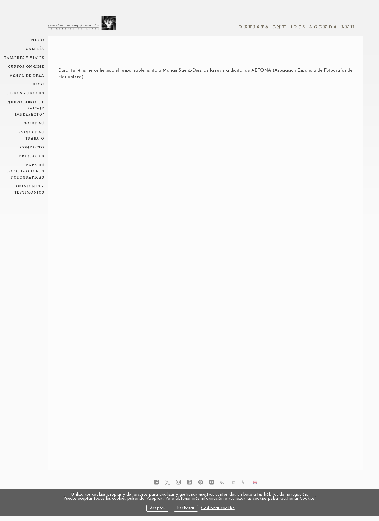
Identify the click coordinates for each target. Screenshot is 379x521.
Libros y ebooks (25, 93)
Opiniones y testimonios (29, 189)
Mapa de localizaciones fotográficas (25, 171)
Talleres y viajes (24, 57)
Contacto (32, 147)
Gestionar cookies (218, 508)
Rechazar (185, 508)
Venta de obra (27, 75)
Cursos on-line (26, 66)
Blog (38, 84)
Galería (35, 48)
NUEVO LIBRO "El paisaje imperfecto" (25, 108)
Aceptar (157, 508)
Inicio (36, 40)
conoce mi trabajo (31, 135)
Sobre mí (34, 123)
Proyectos (31, 156)
